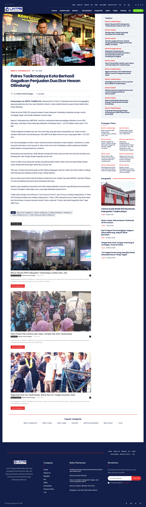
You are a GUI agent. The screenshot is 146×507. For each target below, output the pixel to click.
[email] (119, 478)
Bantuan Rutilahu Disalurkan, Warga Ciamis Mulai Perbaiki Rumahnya (116, 102)
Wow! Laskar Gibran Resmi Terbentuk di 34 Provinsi (117, 221)
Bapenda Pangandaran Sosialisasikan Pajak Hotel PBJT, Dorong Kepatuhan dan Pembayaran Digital (117, 54)
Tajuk (103, 214)
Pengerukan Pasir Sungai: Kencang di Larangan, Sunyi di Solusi (117, 243)
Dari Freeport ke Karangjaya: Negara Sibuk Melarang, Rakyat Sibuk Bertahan (117, 232)
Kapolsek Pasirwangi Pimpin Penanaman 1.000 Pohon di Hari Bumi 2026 (117, 112)
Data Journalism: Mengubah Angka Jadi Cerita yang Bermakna (84, 481)
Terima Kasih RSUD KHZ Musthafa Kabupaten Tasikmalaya (118, 210)
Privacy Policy (125, 482)
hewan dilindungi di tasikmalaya (61, 212)
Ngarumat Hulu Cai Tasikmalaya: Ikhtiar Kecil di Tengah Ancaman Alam (43, 395)
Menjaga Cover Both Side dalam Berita (83, 490)
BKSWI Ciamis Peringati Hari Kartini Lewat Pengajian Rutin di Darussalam (119, 92)
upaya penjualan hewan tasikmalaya (42, 215)
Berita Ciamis (110, 30)
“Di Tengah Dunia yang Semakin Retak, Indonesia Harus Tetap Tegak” (118, 253)
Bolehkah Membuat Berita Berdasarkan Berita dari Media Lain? (86, 470)
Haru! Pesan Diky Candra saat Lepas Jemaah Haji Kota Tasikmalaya (41, 334)
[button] (128, 5)
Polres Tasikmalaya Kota (20, 215)
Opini (103, 238)
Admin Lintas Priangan (24, 94)
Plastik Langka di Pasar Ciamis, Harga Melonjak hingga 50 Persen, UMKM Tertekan (118, 43)
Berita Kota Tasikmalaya (25, 212)
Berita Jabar (14, 336)
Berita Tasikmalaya (20, 71)
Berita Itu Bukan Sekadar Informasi (82, 486)
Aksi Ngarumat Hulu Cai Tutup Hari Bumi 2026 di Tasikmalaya (119, 83)
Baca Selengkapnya (17, 286)
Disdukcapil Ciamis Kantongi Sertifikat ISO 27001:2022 (116, 33)
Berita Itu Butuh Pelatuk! (78, 476)
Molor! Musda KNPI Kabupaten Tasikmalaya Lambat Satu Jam (39, 273)
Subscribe (136, 478)
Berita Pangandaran (113, 48)
